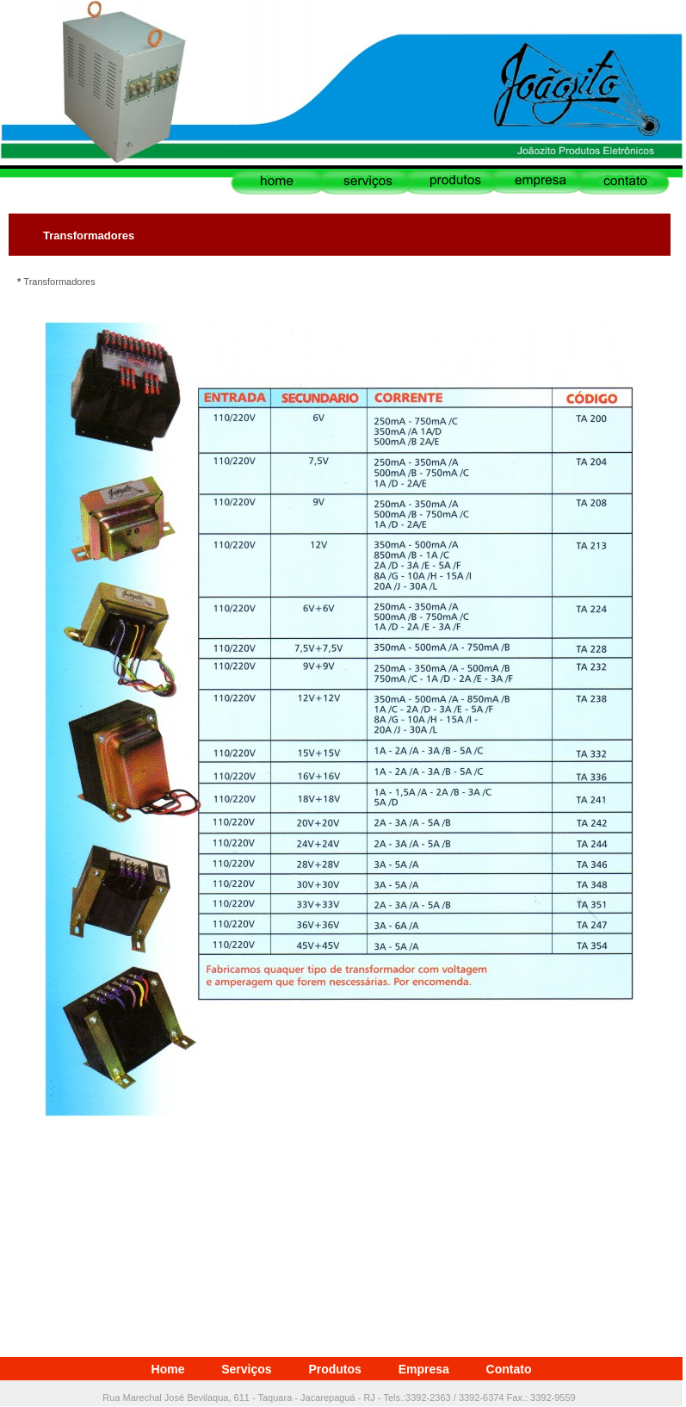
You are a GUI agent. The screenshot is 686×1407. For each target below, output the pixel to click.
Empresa (424, 1369)
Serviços (246, 1369)
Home (168, 1369)
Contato (509, 1369)
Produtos (334, 1369)
